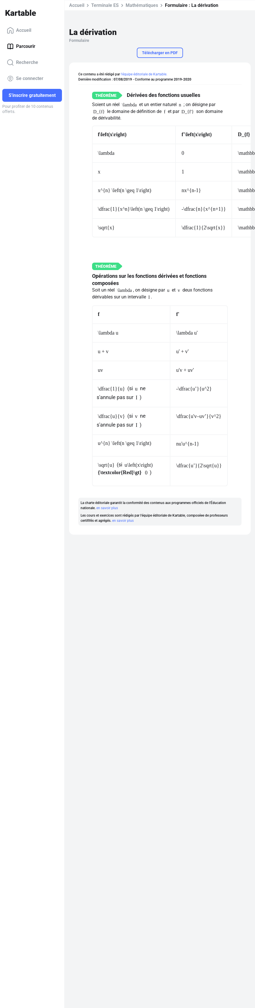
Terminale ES (105, 5)
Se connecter (25, 78)
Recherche (22, 62)
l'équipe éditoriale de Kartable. (144, 74)
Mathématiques (142, 5)
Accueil (19, 30)
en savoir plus (107, 508)
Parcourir (21, 46)
